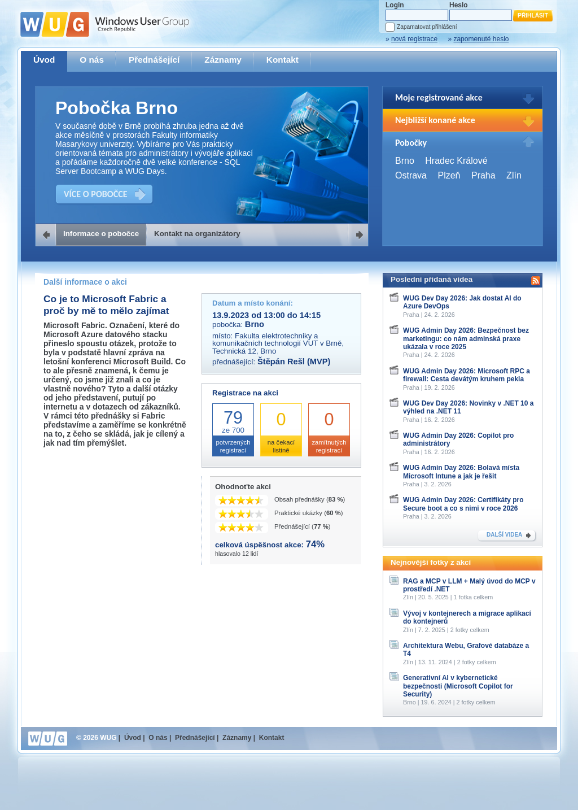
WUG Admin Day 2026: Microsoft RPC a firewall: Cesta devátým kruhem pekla (466, 375)
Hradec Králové (456, 161)
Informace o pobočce (101, 233)
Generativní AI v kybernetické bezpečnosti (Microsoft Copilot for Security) (458, 686)
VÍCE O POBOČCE (96, 194)
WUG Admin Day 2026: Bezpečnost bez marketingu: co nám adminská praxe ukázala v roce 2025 (466, 338)
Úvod (44, 59)
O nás (92, 59)
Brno (404, 161)
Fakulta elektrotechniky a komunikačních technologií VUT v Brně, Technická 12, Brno (278, 343)
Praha (483, 175)
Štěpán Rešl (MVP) (294, 361)
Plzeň (448, 175)
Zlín (514, 175)
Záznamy (223, 59)
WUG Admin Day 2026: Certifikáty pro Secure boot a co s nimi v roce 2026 (463, 504)
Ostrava (411, 175)
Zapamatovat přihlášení (427, 27)
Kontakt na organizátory (197, 233)
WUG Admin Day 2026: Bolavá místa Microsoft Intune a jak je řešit (461, 472)
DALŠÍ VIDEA (504, 535)
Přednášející (154, 59)
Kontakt (282, 59)
